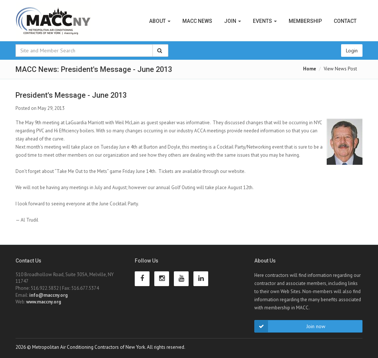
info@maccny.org (48, 295)
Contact (345, 21)
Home (309, 69)
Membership (305, 21)
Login (352, 50)
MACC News (197, 21)
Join (232, 21)
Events (265, 21)
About (160, 21)
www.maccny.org (43, 302)
